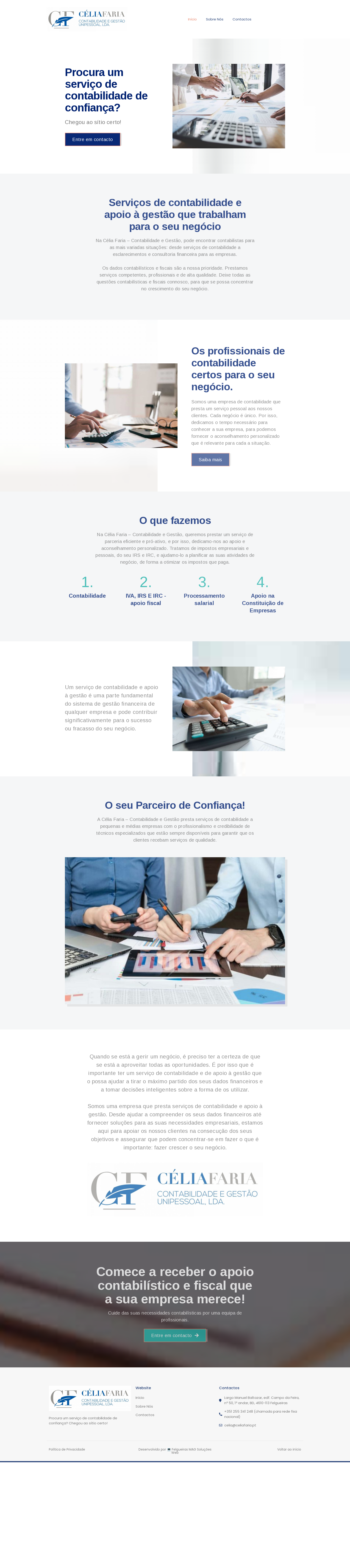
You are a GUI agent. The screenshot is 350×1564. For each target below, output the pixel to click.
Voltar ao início (289, 1449)
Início (192, 19)
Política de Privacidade (67, 1449)
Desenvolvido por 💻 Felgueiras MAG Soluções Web (175, 1451)
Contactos (242, 19)
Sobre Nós (214, 19)
